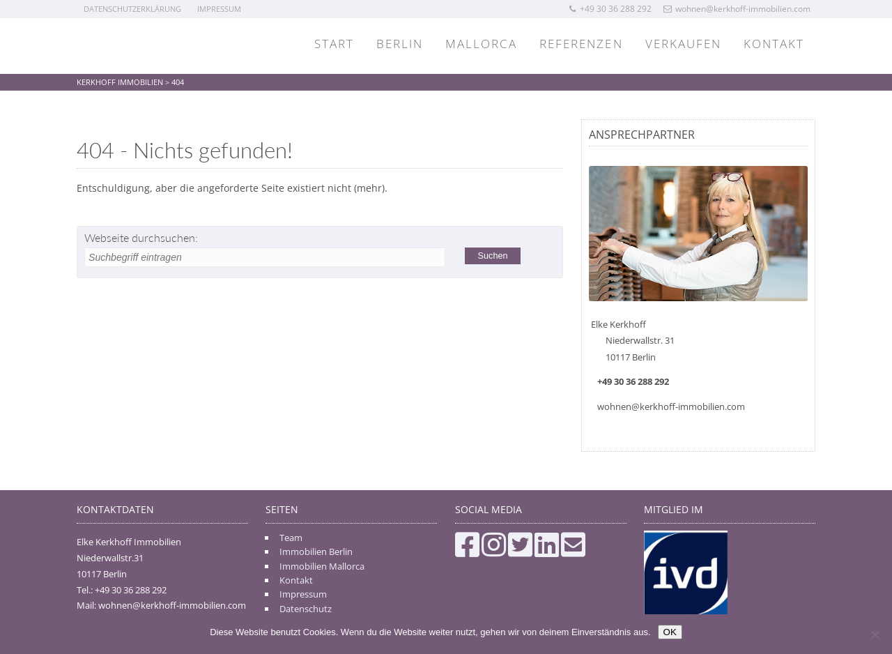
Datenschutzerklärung (132, 8)
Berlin (399, 44)
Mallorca (481, 44)
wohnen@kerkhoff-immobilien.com (736, 9)
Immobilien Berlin (316, 551)
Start (334, 44)
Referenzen (580, 44)
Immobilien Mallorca (321, 566)
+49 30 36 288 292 (610, 9)
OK (670, 632)
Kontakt (774, 44)
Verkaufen (683, 44)
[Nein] (875, 634)
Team (290, 537)
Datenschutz (305, 608)
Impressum (219, 8)
